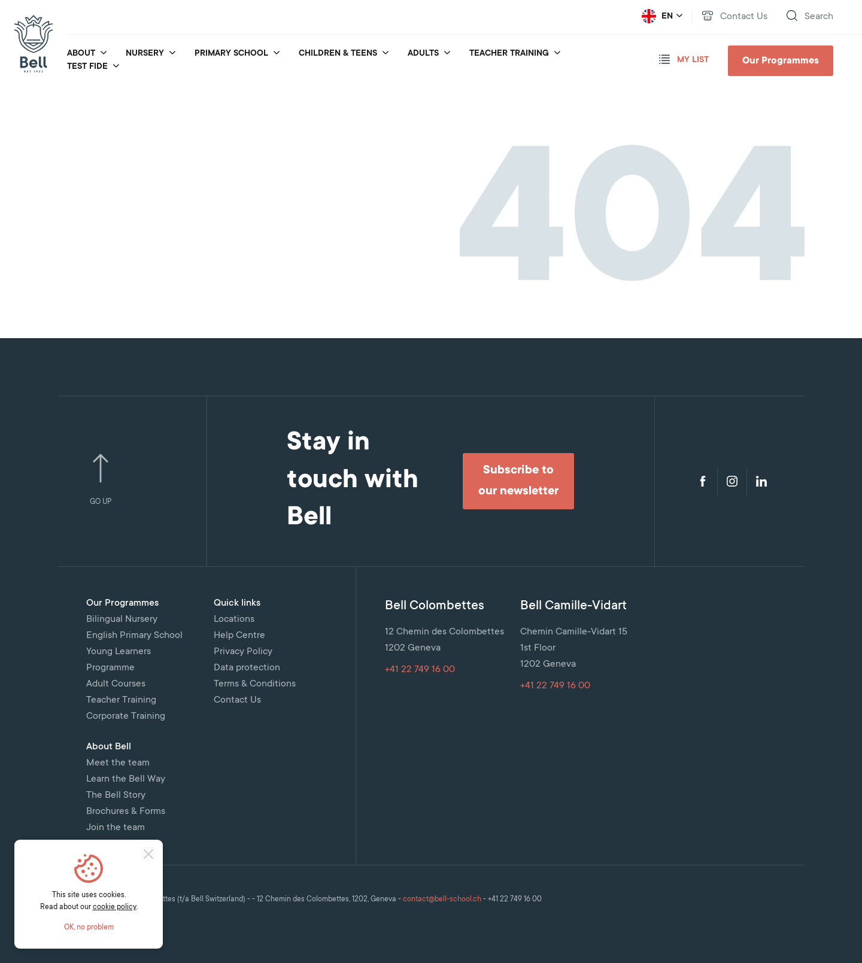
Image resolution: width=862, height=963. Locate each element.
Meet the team (118, 763)
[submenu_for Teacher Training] (557, 54)
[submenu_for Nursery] (172, 54)
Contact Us (237, 700)
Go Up (100, 480)
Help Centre (239, 635)
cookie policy (114, 907)
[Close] (148, 854)
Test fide (87, 67)
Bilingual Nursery (121, 619)
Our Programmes (780, 61)
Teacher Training (509, 54)
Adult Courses (115, 684)
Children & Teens (338, 54)
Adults (423, 54)
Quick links (237, 603)
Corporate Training (125, 716)
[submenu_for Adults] (447, 54)
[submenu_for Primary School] (277, 54)
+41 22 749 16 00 (420, 669)
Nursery (145, 54)
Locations (234, 619)
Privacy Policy (243, 651)
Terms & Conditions (255, 684)
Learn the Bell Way (125, 779)
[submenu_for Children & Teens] (385, 54)
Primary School (231, 54)
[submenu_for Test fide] (116, 67)
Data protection (247, 668)
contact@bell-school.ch (442, 899)
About (81, 54)
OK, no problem (89, 927)
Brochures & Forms (125, 811)
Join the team (115, 827)
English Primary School (134, 635)
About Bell (108, 747)
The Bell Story (115, 795)
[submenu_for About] (104, 54)
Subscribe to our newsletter (518, 481)
